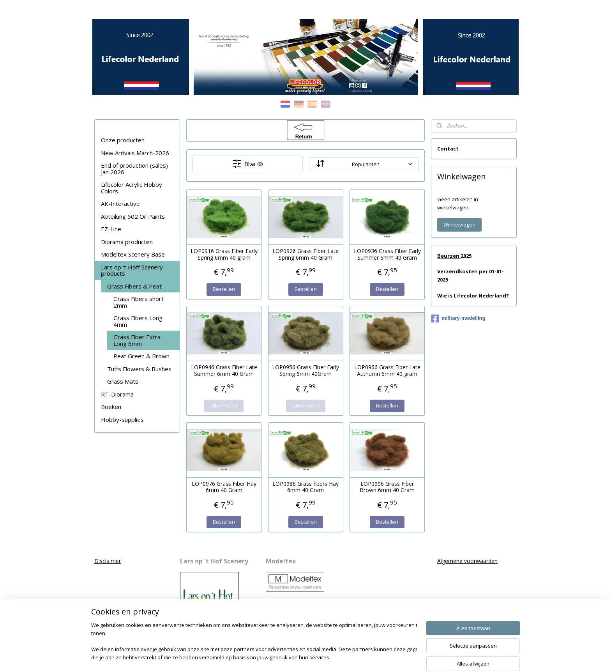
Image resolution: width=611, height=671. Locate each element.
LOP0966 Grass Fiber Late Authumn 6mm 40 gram (387, 370)
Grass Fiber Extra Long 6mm (137, 340)
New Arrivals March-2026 (135, 153)
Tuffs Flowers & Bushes (139, 369)
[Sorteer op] (363, 164)
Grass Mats (122, 381)
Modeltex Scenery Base (133, 254)
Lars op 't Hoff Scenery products (132, 270)
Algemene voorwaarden (467, 561)
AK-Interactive (120, 203)
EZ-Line (111, 229)
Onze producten (123, 140)
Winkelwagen (459, 224)
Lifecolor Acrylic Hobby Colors (131, 188)
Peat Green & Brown (141, 356)
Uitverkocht (223, 405)
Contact (448, 148)
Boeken (111, 407)
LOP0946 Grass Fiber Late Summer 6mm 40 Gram (224, 370)
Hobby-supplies (122, 419)
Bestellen (224, 288)
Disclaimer (107, 561)
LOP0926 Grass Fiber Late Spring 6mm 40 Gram (305, 254)
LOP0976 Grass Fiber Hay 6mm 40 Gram (223, 487)
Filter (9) (247, 163)
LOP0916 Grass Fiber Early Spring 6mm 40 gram (223, 254)
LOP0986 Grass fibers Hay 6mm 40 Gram (305, 487)
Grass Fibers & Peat (134, 286)
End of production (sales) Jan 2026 (134, 168)
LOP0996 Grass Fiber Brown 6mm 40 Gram (387, 487)
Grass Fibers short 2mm (138, 302)
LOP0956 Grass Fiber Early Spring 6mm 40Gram (305, 370)
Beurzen (449, 255)
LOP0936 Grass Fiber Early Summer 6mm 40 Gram (386, 254)
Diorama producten (127, 242)
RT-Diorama (117, 394)
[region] (254, 642)
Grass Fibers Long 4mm (137, 321)
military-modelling (458, 318)
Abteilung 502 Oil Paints (133, 216)
